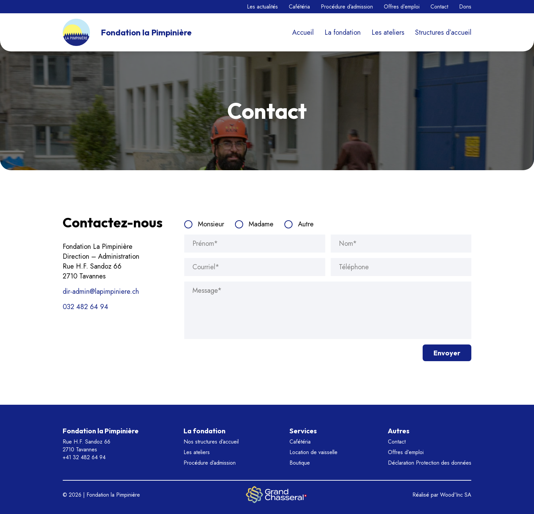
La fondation (343, 32)
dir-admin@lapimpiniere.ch (101, 291)
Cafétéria (299, 7)
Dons (465, 7)
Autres (398, 431)
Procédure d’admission (347, 7)
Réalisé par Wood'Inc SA (441, 495)
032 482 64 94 (85, 307)
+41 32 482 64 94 (84, 457)
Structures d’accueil (443, 32)
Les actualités (262, 7)
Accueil (303, 32)
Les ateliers (388, 32)
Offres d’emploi (402, 7)
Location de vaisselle (313, 452)
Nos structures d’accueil (211, 442)
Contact (439, 7)
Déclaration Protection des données (429, 463)
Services (303, 431)
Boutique (299, 463)
